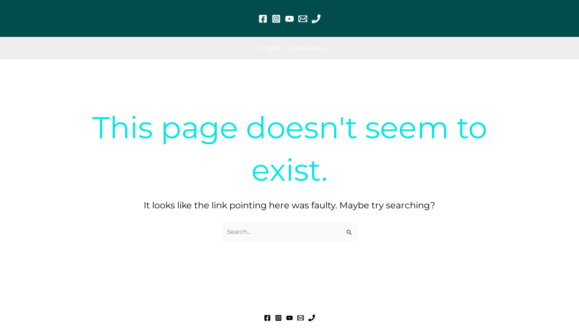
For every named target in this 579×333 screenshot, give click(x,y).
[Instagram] (276, 18)
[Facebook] (262, 18)
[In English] (268, 48)
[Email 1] (302, 18)
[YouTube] (289, 18)
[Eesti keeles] (308, 48)
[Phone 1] (316, 18)
